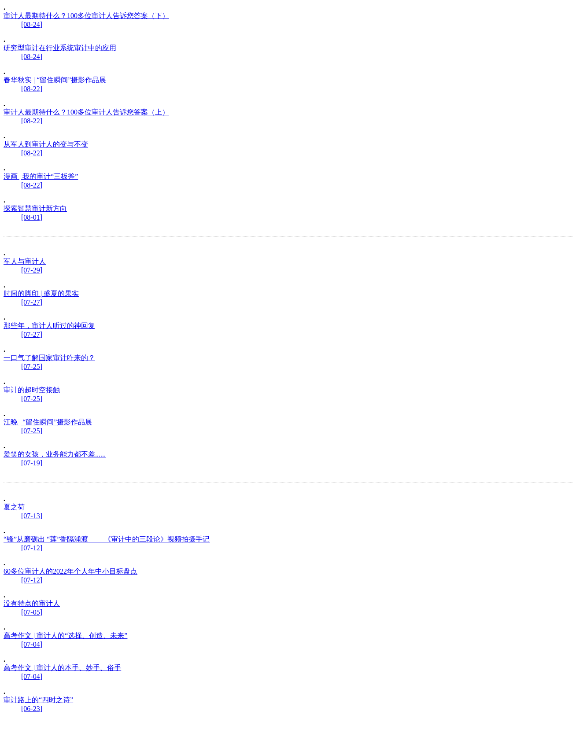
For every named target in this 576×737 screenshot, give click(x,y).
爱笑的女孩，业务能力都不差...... (55, 454)
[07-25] (31, 366)
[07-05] (31, 612)
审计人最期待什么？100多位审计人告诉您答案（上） (86, 112)
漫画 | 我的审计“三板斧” (41, 176)
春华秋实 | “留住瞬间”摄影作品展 (55, 80)
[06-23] (31, 708)
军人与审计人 (25, 261)
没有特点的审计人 (32, 603)
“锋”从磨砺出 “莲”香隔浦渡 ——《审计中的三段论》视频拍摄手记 (107, 539)
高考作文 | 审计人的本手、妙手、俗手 (62, 667)
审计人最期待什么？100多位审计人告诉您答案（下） (86, 15)
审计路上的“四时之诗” (38, 700)
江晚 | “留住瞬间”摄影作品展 (48, 422)
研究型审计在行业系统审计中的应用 (60, 48)
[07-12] (31, 548)
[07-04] (31, 644)
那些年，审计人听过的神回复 (49, 325)
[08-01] (31, 217)
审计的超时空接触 (32, 390)
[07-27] (31, 302)
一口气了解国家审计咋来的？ (49, 357)
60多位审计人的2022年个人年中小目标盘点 (70, 571)
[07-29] (31, 270)
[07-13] (31, 516)
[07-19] (31, 463)
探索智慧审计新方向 (35, 208)
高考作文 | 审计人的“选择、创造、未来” (65, 635)
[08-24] (31, 24)
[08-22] (31, 88)
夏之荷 (14, 507)
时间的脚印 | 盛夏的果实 (41, 293)
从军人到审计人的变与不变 (46, 144)
